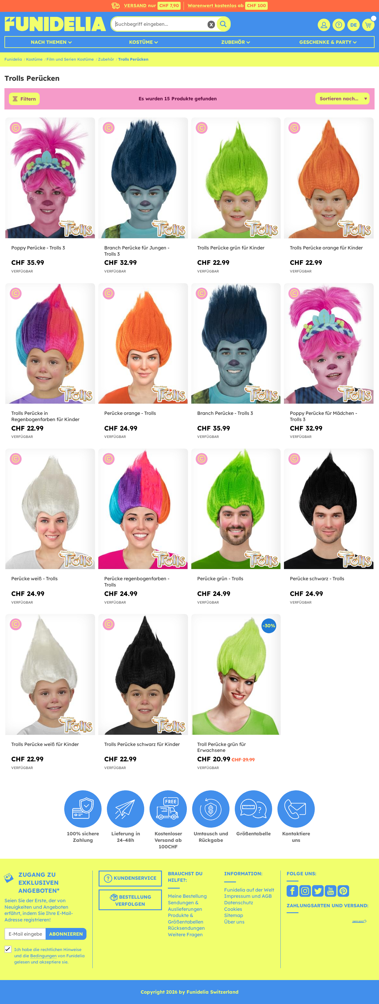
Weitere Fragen (185, 934)
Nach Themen (49, 42)
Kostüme (141, 42)
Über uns (234, 922)
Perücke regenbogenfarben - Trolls (136, 582)
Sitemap (233, 915)
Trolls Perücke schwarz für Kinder (142, 744)
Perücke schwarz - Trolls (317, 578)
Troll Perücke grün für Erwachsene (221, 747)
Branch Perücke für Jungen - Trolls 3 (136, 251)
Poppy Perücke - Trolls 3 (38, 248)
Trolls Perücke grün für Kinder (230, 248)
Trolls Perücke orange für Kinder (326, 248)
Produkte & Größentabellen (185, 918)
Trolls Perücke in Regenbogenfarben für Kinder (45, 416)
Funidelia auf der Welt (249, 890)
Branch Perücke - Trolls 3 (225, 413)
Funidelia (13, 59)
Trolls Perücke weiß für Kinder (45, 744)
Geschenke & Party (325, 42)
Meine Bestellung (187, 896)
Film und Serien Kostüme (70, 59)
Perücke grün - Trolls (220, 578)
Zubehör (233, 42)
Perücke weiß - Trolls (34, 578)
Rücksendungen (186, 928)
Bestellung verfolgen (130, 900)
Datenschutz (238, 902)
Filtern (28, 99)
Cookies (233, 909)
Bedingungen (43, 955)
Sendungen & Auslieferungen (185, 906)
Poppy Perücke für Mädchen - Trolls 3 (323, 416)
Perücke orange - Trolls (130, 413)
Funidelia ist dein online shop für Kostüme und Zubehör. (55, 24)
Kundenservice (130, 878)
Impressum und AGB (248, 896)
